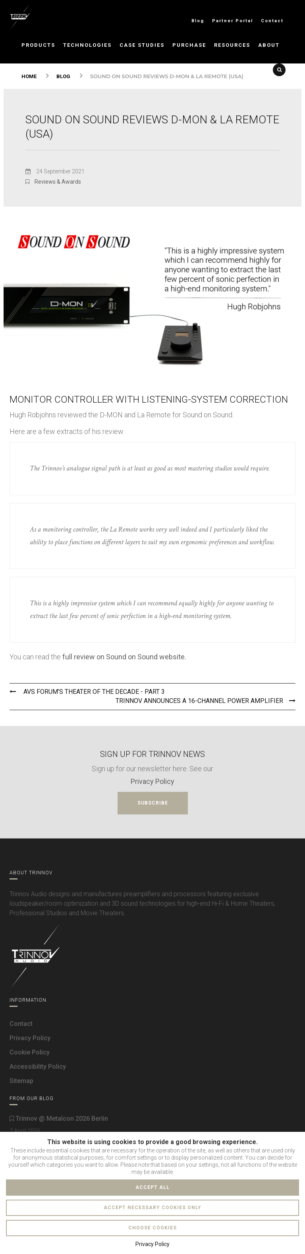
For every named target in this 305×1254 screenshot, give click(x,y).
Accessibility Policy (38, 1066)
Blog (197, 20)
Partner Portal (232, 20)
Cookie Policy (30, 1052)
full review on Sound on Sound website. (124, 657)
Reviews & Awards (58, 182)
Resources (232, 45)
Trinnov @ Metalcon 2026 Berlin (59, 1118)
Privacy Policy (152, 781)
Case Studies (142, 45)
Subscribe (152, 803)
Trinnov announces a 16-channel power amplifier (205, 701)
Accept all (152, 1187)
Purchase (189, 45)
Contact (272, 20)
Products (38, 45)
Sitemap (21, 1081)
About (269, 45)
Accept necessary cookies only (152, 1207)
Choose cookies (152, 1228)
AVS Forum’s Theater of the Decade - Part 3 (87, 691)
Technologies (87, 45)
